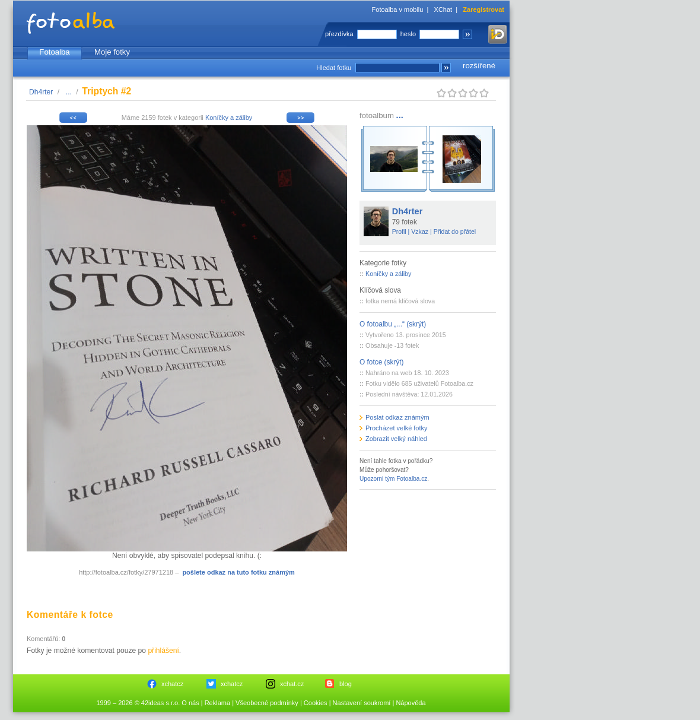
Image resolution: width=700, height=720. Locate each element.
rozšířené (479, 65)
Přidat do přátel (455, 231)
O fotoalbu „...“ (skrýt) (392, 324)
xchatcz (172, 683)
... (69, 92)
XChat (443, 9)
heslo (408, 33)
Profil (399, 231)
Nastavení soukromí (362, 702)
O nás (190, 702)
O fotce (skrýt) (381, 362)
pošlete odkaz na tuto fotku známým (238, 572)
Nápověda (410, 702)
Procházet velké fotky (396, 428)
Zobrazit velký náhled (396, 438)
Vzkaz (419, 231)
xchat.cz (292, 683)
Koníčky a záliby (228, 117)
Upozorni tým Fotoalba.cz (393, 478)
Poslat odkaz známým (397, 417)
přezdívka (339, 33)
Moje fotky (112, 51)
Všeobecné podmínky (267, 702)
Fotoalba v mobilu (398, 9)
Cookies (315, 702)
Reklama (217, 702)
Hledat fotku (333, 67)
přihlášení (163, 650)
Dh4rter (41, 92)
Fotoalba (54, 51)
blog (345, 683)
